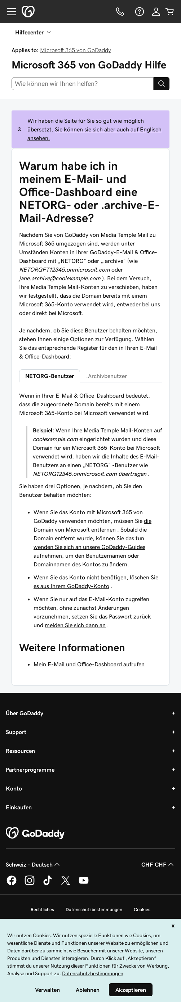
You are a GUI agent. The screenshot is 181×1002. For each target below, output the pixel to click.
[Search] (161, 83)
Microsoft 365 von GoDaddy (75, 50)
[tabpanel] (90, 510)
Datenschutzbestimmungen (94, 909)
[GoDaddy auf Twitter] (65, 884)
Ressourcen (20, 751)
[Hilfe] (139, 11)
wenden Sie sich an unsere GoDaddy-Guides (89, 547)
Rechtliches (42, 909)
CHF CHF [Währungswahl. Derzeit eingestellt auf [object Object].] (158, 864)
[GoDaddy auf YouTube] (83, 884)
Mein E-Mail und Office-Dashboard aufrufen (89, 664)
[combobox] (82, 83)
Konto (14, 788)
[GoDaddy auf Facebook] (11, 884)
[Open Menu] (9, 11)
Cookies (142, 909)
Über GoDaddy (24, 713)
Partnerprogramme (30, 769)
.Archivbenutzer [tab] (106, 376)
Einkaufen (19, 807)
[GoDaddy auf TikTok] (47, 884)
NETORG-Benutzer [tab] (49, 376)
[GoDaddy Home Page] (36, 833)
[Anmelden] (156, 11)
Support (16, 732)
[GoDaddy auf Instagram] (29, 884)
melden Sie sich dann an (75, 625)
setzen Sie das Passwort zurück (111, 616)
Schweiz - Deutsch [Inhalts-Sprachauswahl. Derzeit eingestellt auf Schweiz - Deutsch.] (33, 864)
